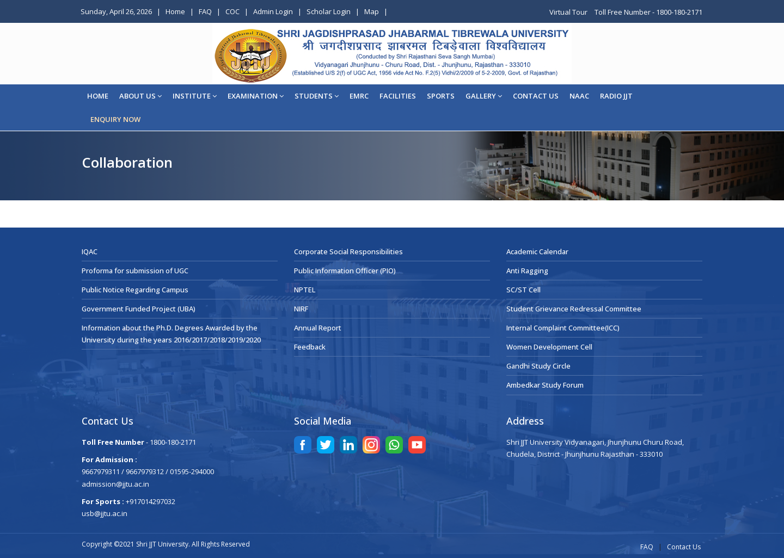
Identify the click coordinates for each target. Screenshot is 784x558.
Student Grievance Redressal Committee (573, 309)
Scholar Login (329, 11)
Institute (195, 96)
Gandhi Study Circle (538, 366)
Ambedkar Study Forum (545, 385)
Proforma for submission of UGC (135, 270)
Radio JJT (616, 96)
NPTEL (304, 290)
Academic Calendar (537, 251)
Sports (441, 96)
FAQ (205, 11)
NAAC (579, 96)
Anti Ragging (527, 270)
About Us (140, 96)
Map (371, 11)
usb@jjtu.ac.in (104, 513)
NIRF (301, 309)
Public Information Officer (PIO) (345, 270)
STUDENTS (317, 96)
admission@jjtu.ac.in (115, 484)
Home (175, 11)
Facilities (397, 96)
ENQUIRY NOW (115, 119)
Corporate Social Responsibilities (348, 251)
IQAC (89, 251)
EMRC (359, 96)
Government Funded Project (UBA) (138, 309)
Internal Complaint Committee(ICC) (563, 328)
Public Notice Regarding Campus (135, 290)
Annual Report (317, 328)
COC (232, 11)
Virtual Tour (569, 12)
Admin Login (273, 11)
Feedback (310, 347)
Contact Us (684, 546)
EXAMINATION (256, 96)
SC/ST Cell (523, 290)
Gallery (483, 96)
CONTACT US (536, 96)
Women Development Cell (549, 347)
